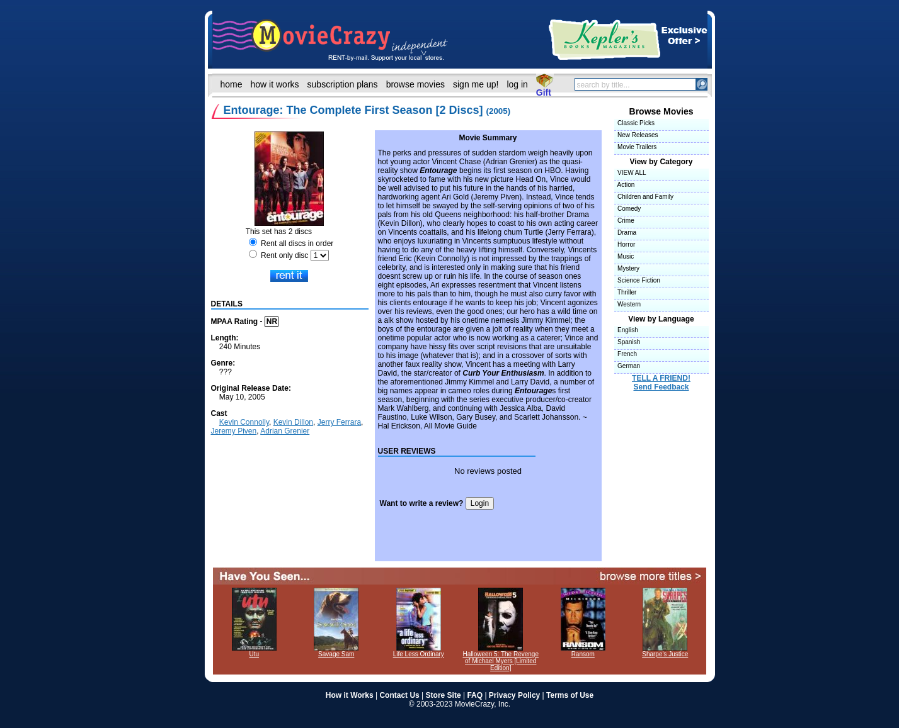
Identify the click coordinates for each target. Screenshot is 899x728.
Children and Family (643, 196)
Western (627, 304)
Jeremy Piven (234, 431)
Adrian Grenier (284, 431)
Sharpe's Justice (665, 651)
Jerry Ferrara (339, 422)
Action (624, 184)
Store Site (443, 695)
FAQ (475, 695)
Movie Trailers (635, 146)
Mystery (627, 268)
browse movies (415, 84)
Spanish (627, 342)
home (231, 84)
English (626, 330)
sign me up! (475, 84)
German (627, 365)
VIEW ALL (630, 172)
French (626, 353)
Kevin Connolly (244, 422)
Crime (624, 220)
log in (517, 84)
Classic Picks (634, 123)
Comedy (627, 208)
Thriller (625, 292)
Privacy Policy (514, 695)
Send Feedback (661, 387)
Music (624, 256)
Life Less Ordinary (418, 651)
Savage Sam (336, 651)
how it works (275, 84)
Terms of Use (569, 695)
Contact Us (399, 695)
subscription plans (342, 84)
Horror (625, 244)
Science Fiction (637, 280)
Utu (254, 651)
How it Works (350, 695)
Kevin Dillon (293, 422)
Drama (625, 232)
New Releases (636, 135)
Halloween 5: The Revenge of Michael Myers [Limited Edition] (501, 658)
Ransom (583, 651)
